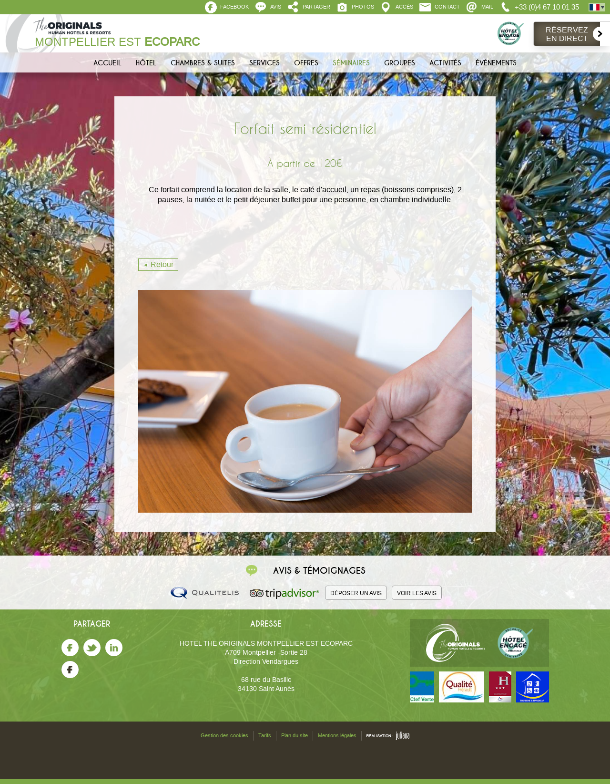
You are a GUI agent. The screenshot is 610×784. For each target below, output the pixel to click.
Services (264, 63)
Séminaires (351, 63)
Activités (445, 63)
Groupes (399, 63)
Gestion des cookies (224, 735)
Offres (306, 63)
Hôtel (146, 63)
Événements (496, 63)
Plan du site (294, 735)
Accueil (107, 63)
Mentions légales (337, 735)
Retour (162, 264)
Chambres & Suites (203, 63)
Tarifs (264, 735)
